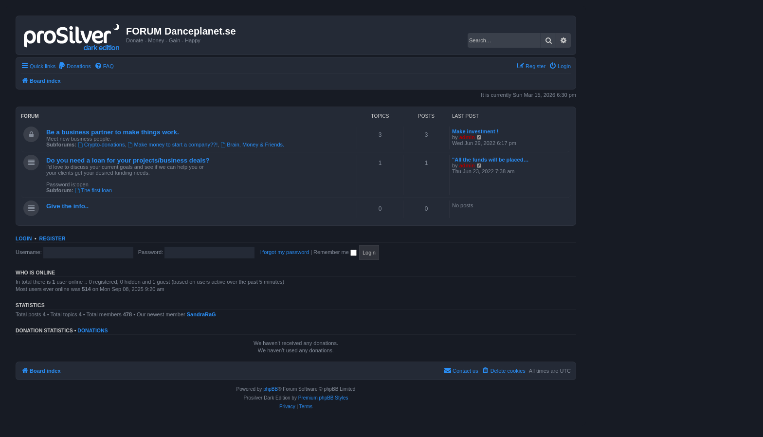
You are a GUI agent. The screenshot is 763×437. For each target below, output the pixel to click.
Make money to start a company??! (173, 144)
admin (467, 137)
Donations (92, 330)
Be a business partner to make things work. (112, 132)
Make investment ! (475, 131)
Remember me (335, 252)
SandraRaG (201, 314)
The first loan (93, 190)
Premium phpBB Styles (323, 398)
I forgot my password (284, 252)
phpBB (270, 389)
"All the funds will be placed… (490, 160)
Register (52, 238)
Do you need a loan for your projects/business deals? (128, 160)
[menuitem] (74, 66)
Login (24, 238)
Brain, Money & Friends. (252, 144)
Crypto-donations (101, 144)
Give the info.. (67, 206)
